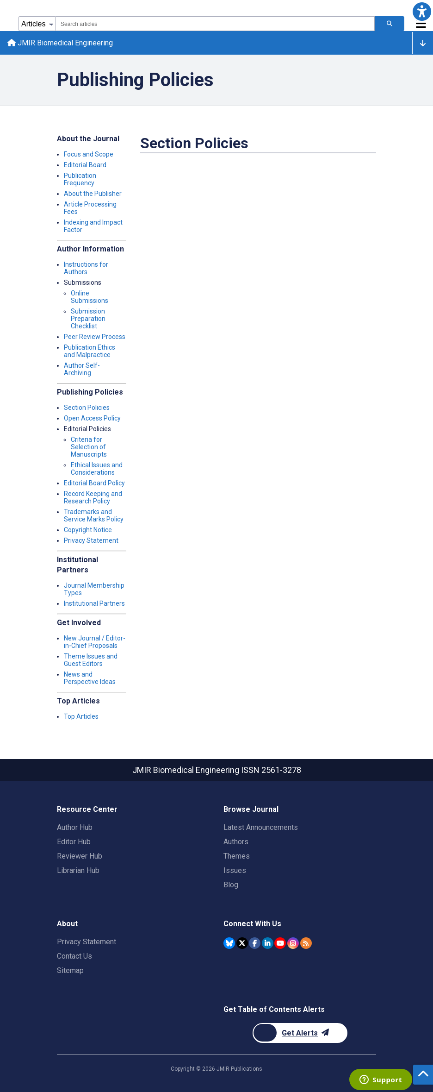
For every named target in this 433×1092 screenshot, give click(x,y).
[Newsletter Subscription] (300, 1033)
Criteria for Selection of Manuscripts (89, 447)
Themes (236, 856)
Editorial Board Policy (94, 483)
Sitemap (70, 970)
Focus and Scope (88, 154)
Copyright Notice (88, 529)
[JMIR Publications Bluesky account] (229, 943)
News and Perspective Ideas (90, 678)
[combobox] (215, 23)
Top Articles (81, 716)
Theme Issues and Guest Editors (91, 660)
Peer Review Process (94, 336)
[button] (421, 11)
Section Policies (87, 407)
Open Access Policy (92, 418)
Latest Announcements (260, 827)
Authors (235, 841)
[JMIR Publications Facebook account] (254, 943)
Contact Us (74, 956)
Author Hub (75, 827)
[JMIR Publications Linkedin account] (267, 943)
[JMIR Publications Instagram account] (293, 943)
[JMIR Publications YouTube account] (280, 943)
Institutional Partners (94, 603)
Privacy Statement (91, 540)
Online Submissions (89, 296)
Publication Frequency (80, 179)
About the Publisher (93, 193)
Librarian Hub (78, 870)
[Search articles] (389, 23)
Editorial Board (85, 165)
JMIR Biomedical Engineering (60, 42)
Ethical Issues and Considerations (97, 468)
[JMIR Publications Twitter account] (242, 943)
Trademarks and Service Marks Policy (94, 515)
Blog (230, 884)
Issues (234, 870)
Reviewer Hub (79, 856)
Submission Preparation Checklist (88, 319)
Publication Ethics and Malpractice (89, 351)
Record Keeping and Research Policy (93, 497)
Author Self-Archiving (82, 369)
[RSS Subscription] (306, 943)
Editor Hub (74, 841)
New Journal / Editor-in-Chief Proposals (94, 641)
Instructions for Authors (86, 268)
